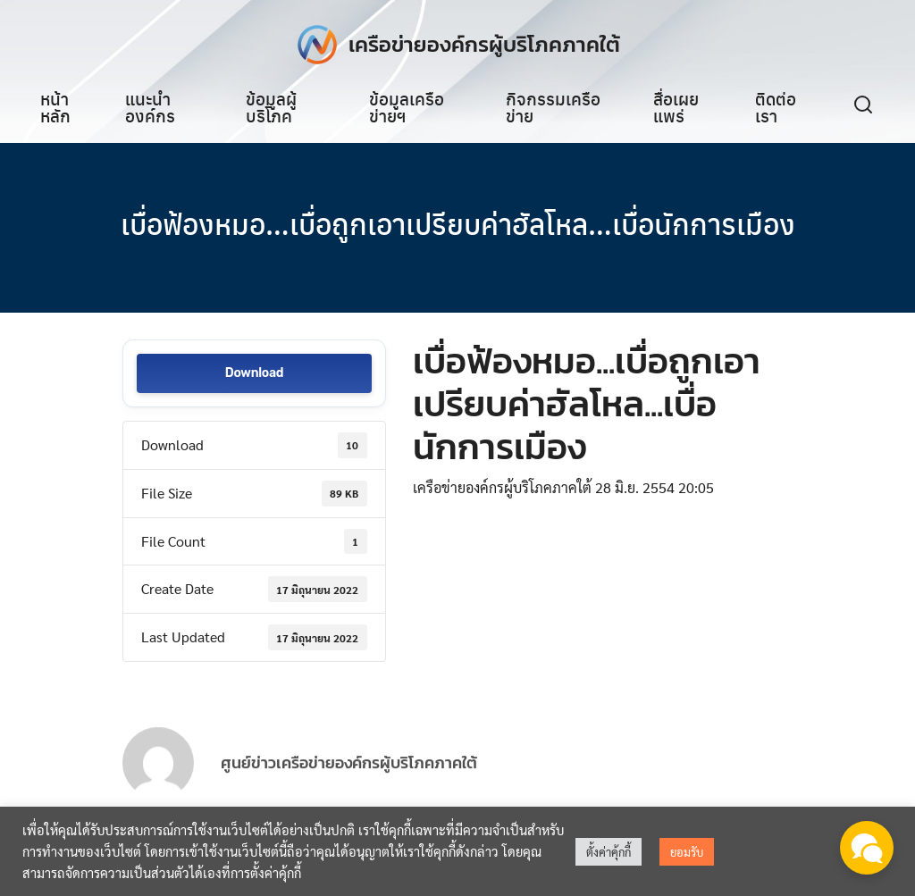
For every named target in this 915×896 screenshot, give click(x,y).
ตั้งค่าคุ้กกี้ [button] (608, 851)
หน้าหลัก (55, 107)
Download (254, 373)
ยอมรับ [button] (686, 851)
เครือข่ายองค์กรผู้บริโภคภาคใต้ (484, 44)
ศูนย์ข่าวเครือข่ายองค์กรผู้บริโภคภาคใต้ (349, 780)
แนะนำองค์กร (150, 107)
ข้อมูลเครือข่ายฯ (406, 107)
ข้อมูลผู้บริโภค (271, 107)
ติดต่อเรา (775, 107)
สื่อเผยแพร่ (676, 107)
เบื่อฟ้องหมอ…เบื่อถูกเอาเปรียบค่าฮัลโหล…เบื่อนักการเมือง (458, 223)
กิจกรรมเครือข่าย (553, 107)
